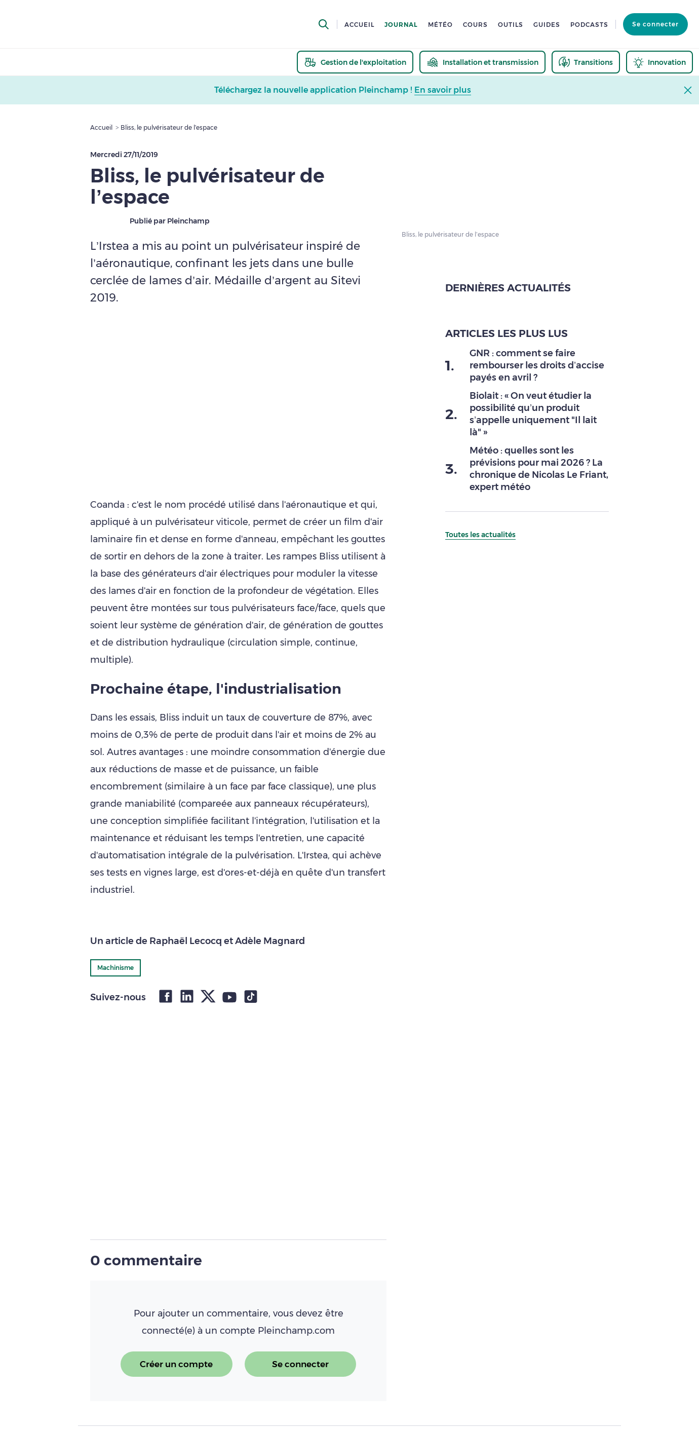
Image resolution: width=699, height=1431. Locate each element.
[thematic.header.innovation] (659, 62)
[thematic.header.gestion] (355, 62)
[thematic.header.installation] (482, 62)
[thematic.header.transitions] (586, 62)
